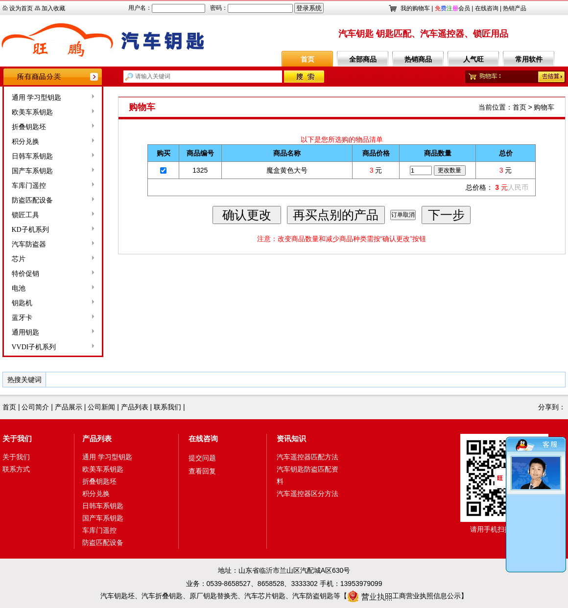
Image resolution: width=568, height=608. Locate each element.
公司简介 (35, 407)
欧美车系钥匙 (32, 112)
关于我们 (17, 438)
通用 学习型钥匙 (37, 97)
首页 (307, 59)
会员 (452, 8)
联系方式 (16, 469)
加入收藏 (53, 8)
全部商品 (363, 59)
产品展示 (68, 407)
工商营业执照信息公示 (404, 596)
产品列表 (134, 407)
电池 (18, 288)
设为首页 (21, 8)
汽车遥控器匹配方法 (307, 457)
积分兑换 (25, 141)
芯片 (18, 259)
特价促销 (25, 273)
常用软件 (529, 59)
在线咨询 (486, 8)
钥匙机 (22, 303)
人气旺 (473, 59)
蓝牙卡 (22, 317)
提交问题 (202, 458)
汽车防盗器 (29, 244)
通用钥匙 (25, 332)
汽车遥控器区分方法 (307, 493)
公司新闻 (101, 407)
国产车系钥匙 (32, 171)
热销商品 (418, 59)
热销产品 (514, 8)
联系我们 (167, 407)
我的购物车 (415, 8)
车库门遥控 (29, 185)
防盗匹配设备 (32, 200)
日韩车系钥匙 (32, 156)
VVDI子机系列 (34, 347)
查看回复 (202, 471)
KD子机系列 (30, 229)
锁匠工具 (25, 215)
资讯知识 (291, 438)
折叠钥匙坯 (29, 127)
